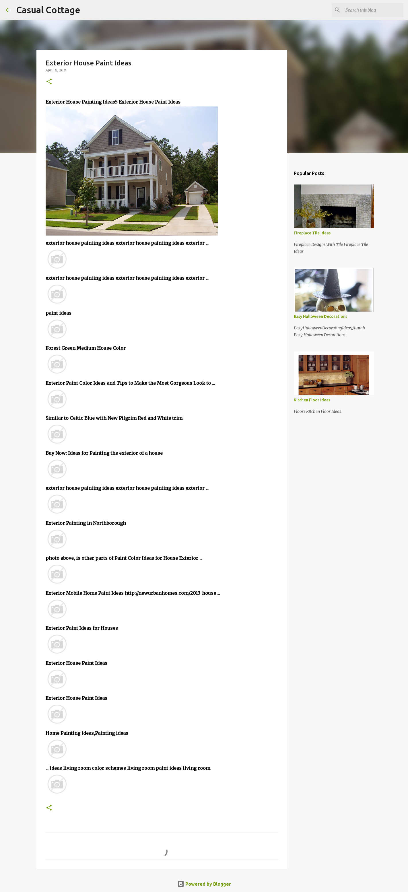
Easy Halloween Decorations (320, 316)
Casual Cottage (48, 10)
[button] (49, 82)
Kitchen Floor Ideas (312, 400)
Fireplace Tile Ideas (312, 233)
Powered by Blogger (204, 884)
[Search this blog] (373, 10)
